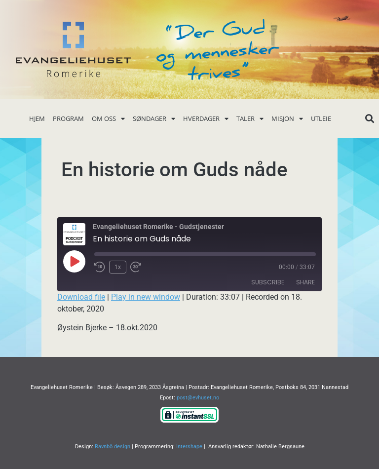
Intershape (189, 446)
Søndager (154, 119)
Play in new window (145, 297)
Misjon (287, 119)
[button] (369, 119)
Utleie (321, 118)
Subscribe (267, 282)
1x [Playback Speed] (117, 267)
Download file (81, 297)
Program (68, 118)
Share (305, 282)
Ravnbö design (112, 446)
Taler (250, 119)
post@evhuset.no (198, 397)
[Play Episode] (74, 261)
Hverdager (205, 119)
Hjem (37, 118)
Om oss (108, 119)
